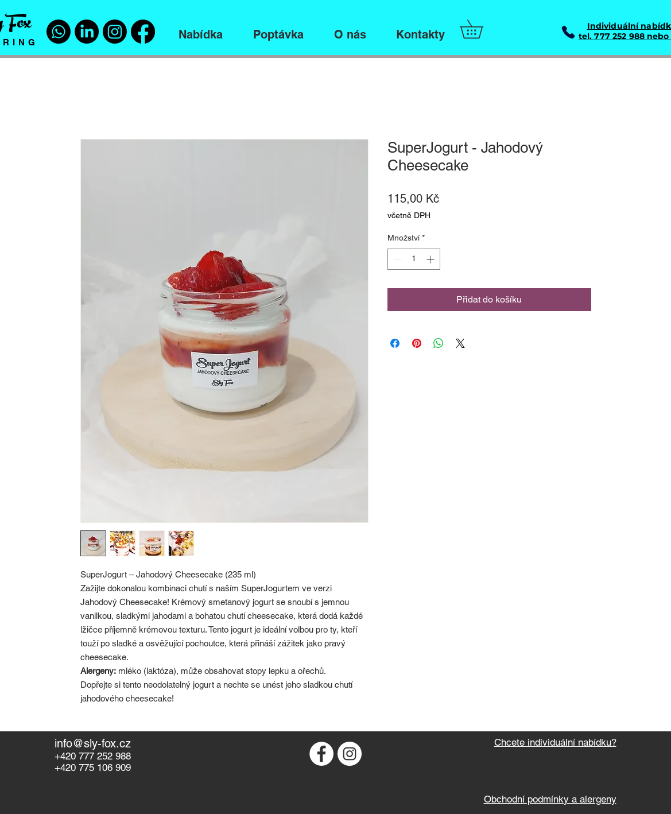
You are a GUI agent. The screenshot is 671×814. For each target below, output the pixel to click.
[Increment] (431, 259)
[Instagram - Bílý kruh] (350, 754)
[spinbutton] (414, 259)
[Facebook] (143, 32)
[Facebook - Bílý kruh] (321, 754)
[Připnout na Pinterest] (417, 343)
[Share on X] (460, 343)
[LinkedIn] (87, 32)
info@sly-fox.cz (93, 743)
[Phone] (568, 32)
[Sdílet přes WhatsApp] (438, 343)
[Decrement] (396, 259)
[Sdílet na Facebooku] (395, 343)
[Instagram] (115, 32)
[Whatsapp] (58, 32)
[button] (480, 29)
